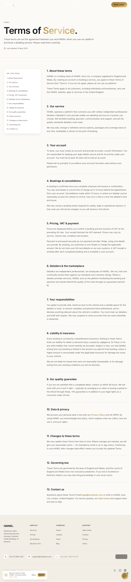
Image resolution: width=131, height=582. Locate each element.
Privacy (85, 539)
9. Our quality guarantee (16, 112)
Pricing (63, 5)
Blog (58, 544)
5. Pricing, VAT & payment (17, 95)
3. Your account (13, 87)
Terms (84, 544)
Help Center (87, 530)
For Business (76, 5)
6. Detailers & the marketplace (18, 99)
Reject (34, 575)
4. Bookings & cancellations (17, 91)
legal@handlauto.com (92, 495)
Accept (41, 575)
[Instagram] (120, 570)
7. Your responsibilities (15, 103)
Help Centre (104, 498)
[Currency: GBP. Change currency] (121, 556)
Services (38, 5)
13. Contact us (12, 129)
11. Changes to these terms (17, 120)
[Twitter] (115, 570)
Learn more (13, 577)
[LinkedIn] (125, 570)
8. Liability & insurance (15, 108)
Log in (106, 5)
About (58, 530)
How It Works (51, 5)
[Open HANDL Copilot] (125, 576)
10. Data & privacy (14, 116)
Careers (59, 535)
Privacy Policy (98, 415)
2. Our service (12, 82)
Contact (85, 535)
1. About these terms (15, 78)
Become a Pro (35, 544)
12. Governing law (13, 125)
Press (58, 539)
